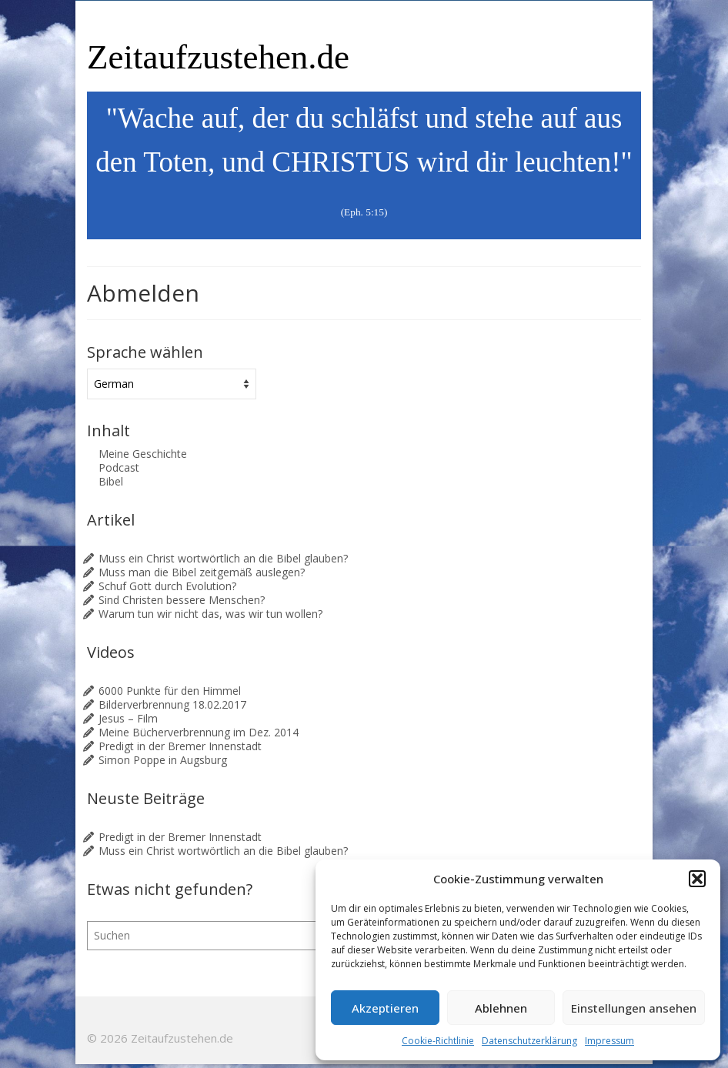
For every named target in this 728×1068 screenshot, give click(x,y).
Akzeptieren (385, 1008)
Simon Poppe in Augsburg (163, 760)
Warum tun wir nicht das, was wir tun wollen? (210, 613)
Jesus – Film (128, 718)
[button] (697, 878)
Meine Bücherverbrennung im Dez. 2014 (199, 732)
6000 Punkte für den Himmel (170, 690)
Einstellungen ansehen (633, 1008)
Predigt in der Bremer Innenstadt (180, 746)
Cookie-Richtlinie (438, 1040)
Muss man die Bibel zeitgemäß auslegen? (202, 572)
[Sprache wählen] (171, 384)
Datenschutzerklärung (529, 1040)
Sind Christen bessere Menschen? (182, 599)
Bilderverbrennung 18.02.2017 (172, 704)
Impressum (609, 1040)
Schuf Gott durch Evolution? (167, 586)
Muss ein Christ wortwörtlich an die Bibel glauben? (223, 558)
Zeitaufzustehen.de (218, 57)
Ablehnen (501, 1008)
